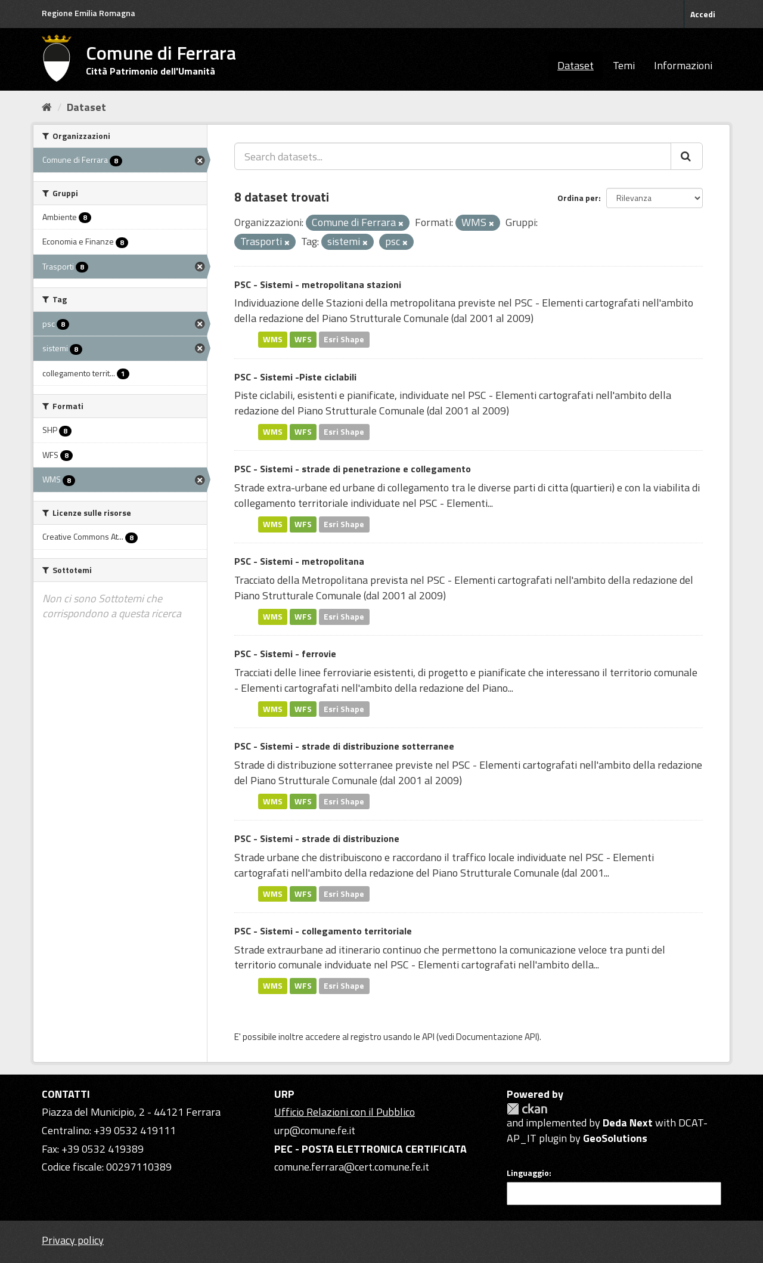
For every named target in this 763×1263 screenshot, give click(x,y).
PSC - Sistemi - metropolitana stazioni (317, 284)
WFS (303, 339)
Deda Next (628, 1123)
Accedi (702, 14)
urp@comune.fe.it (314, 1130)
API (428, 1037)
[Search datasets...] (452, 156)
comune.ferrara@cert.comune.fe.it (351, 1167)
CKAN (527, 1109)
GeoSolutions (615, 1138)
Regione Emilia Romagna (88, 13)
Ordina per (577, 197)
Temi (624, 65)
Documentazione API (496, 1037)
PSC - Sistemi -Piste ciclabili (295, 377)
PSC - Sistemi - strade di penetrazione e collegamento (352, 469)
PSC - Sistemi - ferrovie (285, 653)
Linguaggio (528, 1173)
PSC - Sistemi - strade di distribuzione (316, 838)
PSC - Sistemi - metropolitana (299, 561)
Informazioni (683, 65)
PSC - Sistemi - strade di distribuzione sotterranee (344, 746)
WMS (273, 339)
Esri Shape (344, 339)
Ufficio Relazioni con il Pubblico (344, 1112)
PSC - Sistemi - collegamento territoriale (323, 931)
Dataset (575, 65)
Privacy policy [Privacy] (73, 1240)
